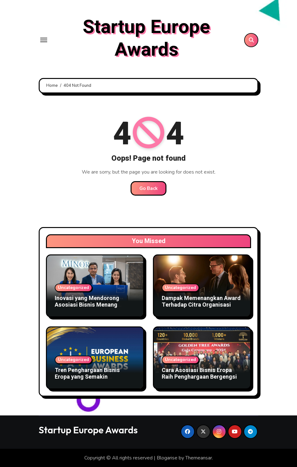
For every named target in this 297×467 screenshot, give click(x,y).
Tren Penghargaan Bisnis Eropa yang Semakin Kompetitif (87, 377)
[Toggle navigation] (44, 40)
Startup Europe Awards (146, 38)
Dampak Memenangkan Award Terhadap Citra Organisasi (201, 301)
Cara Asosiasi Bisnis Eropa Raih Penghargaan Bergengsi (199, 373)
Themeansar (198, 457)
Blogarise (167, 457)
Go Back (148, 188)
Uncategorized (73, 288)
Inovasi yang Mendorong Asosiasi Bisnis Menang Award (87, 305)
